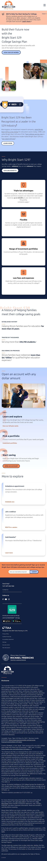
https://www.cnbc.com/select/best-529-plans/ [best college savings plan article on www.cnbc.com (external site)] (15, 749)
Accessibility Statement (8, 639)
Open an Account (11, 466)
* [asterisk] (16, 125)
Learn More (7, 143)
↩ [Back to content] (31, 749)
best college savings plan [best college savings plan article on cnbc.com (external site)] (34, 134)
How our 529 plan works (10, 426)
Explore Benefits (10, 170)
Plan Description (6, 647)
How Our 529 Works (11, 52)
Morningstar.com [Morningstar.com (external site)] (16, 729)
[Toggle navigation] (44, 5)
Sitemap (4, 642)
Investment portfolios (10, 443)
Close (43, 13)
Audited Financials (6, 636)
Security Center (6, 644)
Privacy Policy (5, 633)
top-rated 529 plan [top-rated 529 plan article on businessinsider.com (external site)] (8, 139)
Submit (34, 572)
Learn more (26, 21)
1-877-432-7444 (9, 586)
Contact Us (5, 589)
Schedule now (9, 502)
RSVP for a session (11, 527)
